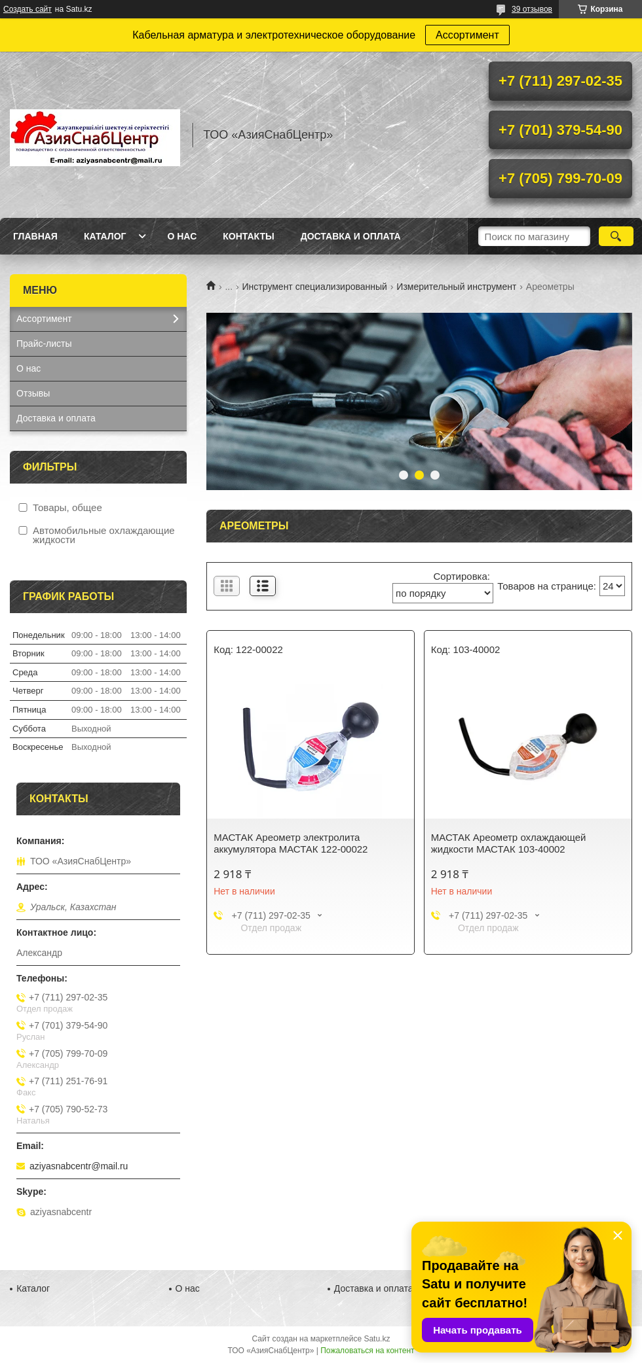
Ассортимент (467, 35)
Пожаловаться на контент (367, 1350)
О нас (182, 236)
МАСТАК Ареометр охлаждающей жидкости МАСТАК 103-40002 (508, 843)
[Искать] (616, 236)
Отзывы (33, 393)
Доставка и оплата (351, 236)
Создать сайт (27, 9)
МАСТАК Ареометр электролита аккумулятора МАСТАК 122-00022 (291, 843)
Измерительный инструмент (456, 286)
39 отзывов (532, 9)
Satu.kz (377, 1338)
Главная (35, 236)
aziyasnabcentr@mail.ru (78, 1166)
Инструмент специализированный (314, 286)
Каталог (105, 236)
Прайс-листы (44, 343)
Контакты (248, 236)
